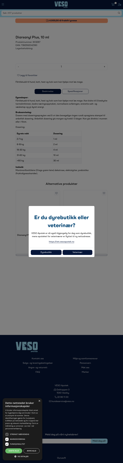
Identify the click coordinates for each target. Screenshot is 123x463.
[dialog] (22, 429)
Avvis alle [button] (31, 451)
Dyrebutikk (46, 252)
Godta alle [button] (14, 451)
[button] (22, 456)
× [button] (39, 401)
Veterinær (77, 252)
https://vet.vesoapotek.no (61, 242)
